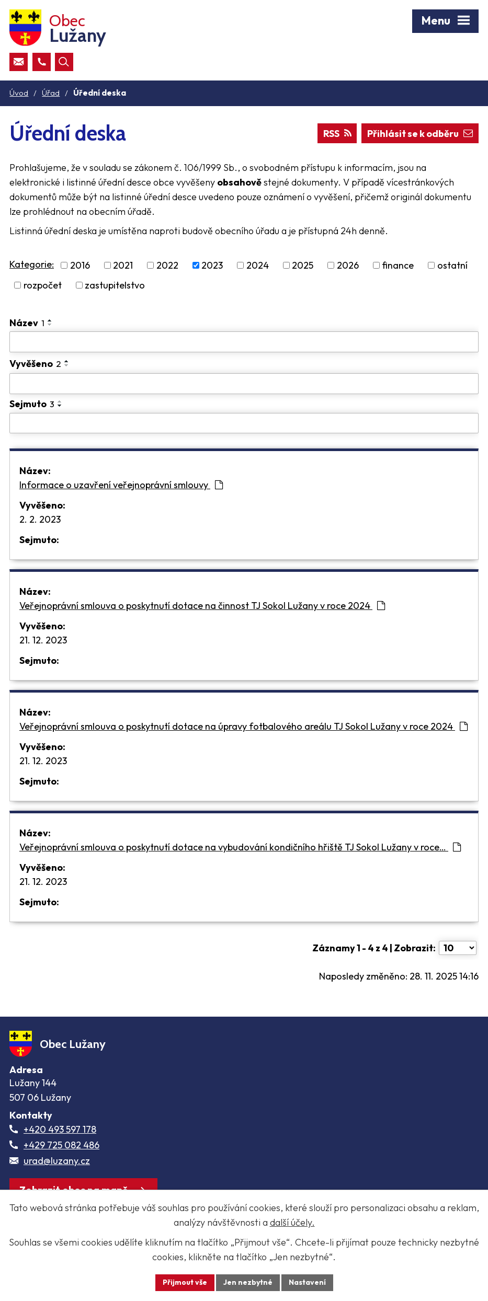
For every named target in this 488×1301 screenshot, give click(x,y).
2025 (302, 265)
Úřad (51, 93)
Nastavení (307, 1282)
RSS (337, 134)
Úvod (18, 93)
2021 (123, 265)
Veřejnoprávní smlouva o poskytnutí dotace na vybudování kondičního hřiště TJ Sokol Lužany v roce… (240, 847)
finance (398, 265)
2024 (257, 265)
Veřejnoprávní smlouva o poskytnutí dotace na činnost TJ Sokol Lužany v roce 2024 (202, 606)
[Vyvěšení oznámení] (244, 383)
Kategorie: (31, 264)
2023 (212, 265)
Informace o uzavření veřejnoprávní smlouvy (121, 485)
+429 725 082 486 (61, 1145)
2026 (348, 265)
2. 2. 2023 (40, 519)
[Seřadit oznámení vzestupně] (50, 320)
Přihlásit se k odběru (420, 134)
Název (26, 323)
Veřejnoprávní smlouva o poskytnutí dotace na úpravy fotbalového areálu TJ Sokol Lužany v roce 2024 (243, 726)
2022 (167, 265)
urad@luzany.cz (57, 1161)
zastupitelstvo (115, 285)
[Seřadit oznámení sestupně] (50, 325)
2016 (80, 265)
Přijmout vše (185, 1282)
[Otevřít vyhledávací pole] (64, 62)
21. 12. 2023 (43, 640)
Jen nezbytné (248, 1282)
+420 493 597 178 (60, 1129)
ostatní (452, 265)
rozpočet (43, 285)
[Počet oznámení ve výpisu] (457, 948)
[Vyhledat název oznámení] (244, 341)
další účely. (292, 1222)
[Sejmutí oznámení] (244, 423)
